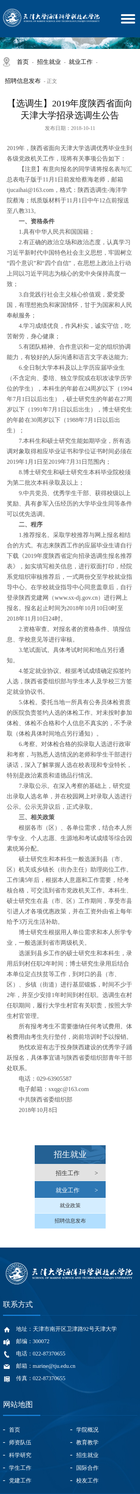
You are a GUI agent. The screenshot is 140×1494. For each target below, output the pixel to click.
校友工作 (87, 1481)
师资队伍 (20, 1442)
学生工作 (20, 1468)
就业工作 (81, 62)
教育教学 (87, 1442)
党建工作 (20, 1481)
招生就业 (49, 62)
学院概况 (87, 1430)
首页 (23, 62)
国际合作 (87, 1468)
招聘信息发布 (23, 81)
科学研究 (20, 1455)
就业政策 (70, 1205)
